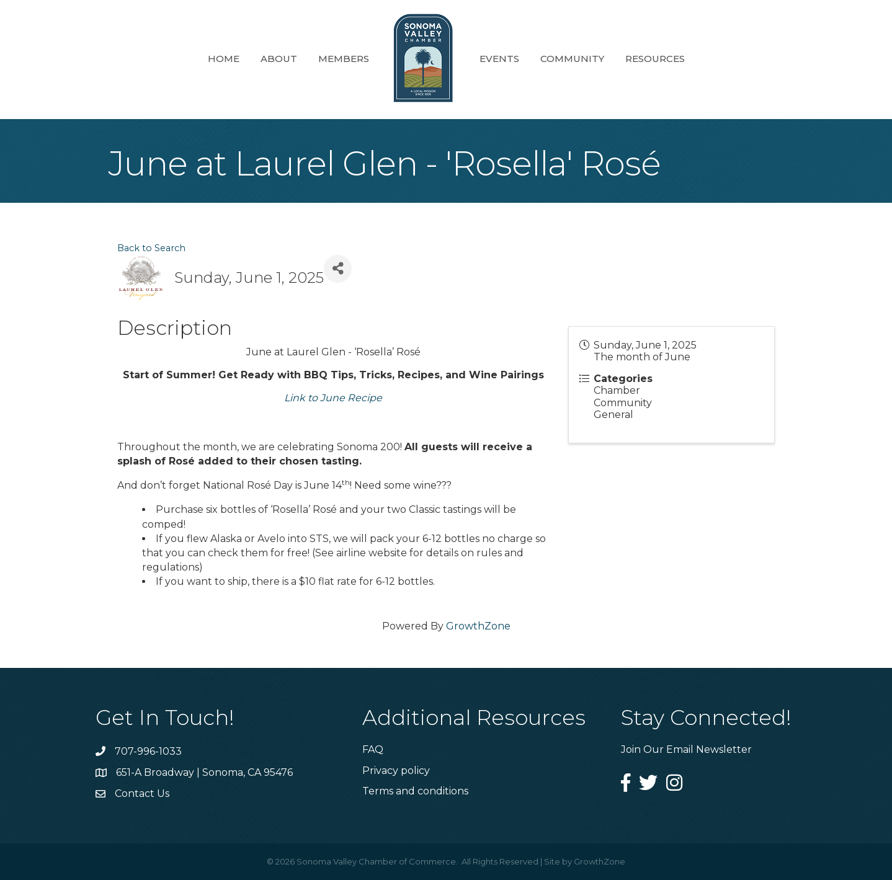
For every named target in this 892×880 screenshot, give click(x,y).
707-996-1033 (148, 751)
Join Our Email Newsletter (686, 749)
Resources (655, 58)
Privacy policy (396, 770)
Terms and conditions (415, 791)
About (279, 58)
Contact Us (142, 793)
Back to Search (151, 248)
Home (223, 58)
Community (572, 58)
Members (343, 58)
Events (499, 58)
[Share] (338, 269)
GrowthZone (478, 626)
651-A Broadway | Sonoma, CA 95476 (204, 772)
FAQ (372, 749)
